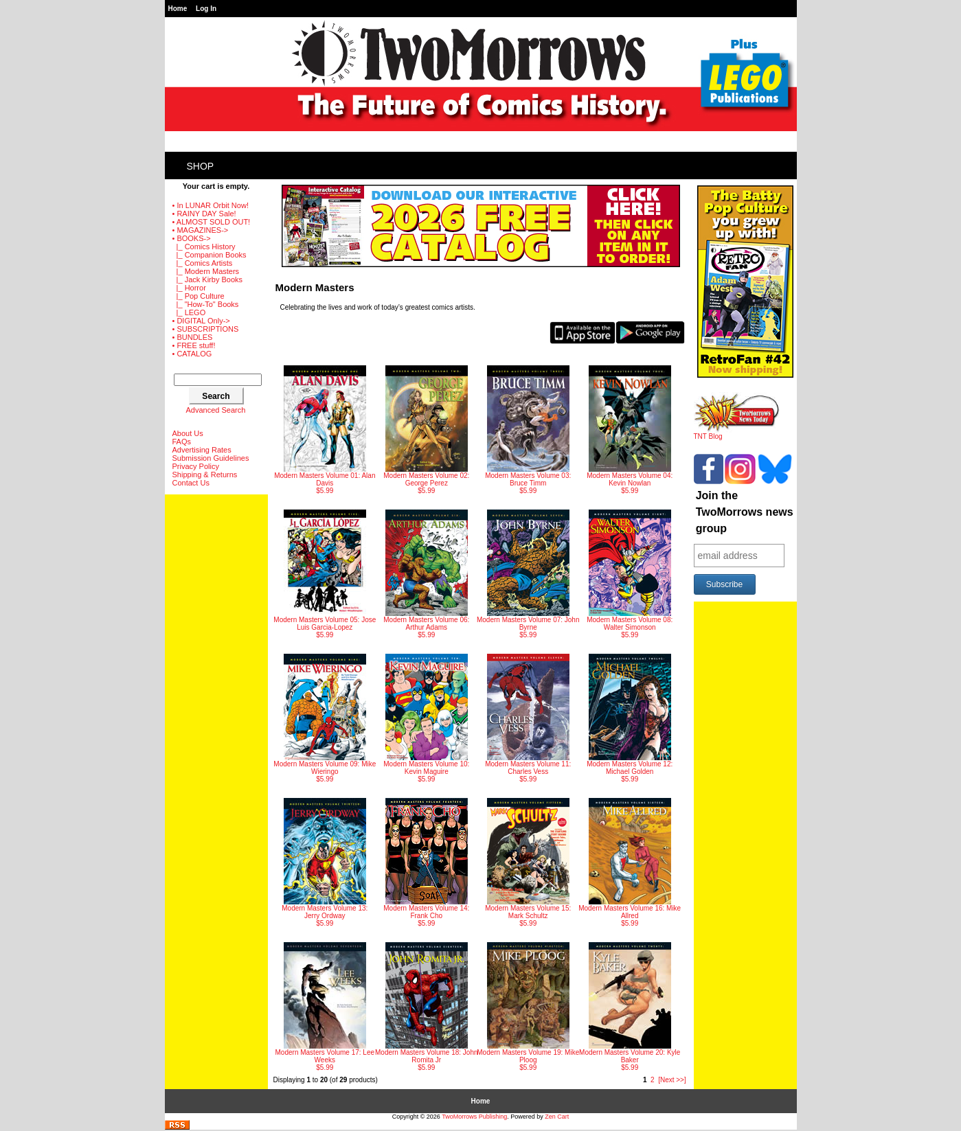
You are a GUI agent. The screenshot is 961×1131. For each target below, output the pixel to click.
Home (178, 8)
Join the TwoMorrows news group (744, 512)
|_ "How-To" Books (205, 304)
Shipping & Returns (205, 474)
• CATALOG (192, 354)
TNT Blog (737, 433)
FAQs (182, 441)
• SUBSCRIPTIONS (205, 329)
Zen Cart (557, 1116)
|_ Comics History (204, 246)
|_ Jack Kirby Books (207, 279)
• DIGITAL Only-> (201, 321)
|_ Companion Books (209, 255)
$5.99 (324, 429)
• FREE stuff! (194, 345)
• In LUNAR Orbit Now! (210, 205)
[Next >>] (672, 1080)
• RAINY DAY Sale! (204, 213)
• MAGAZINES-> (200, 230)
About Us (187, 433)
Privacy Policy (195, 466)
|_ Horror (189, 288)
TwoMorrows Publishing (474, 1116)
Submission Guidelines (210, 458)
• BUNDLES (192, 337)
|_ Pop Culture (198, 296)
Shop (200, 166)
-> (191, 238)
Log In (206, 8)
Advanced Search (216, 410)
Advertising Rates (201, 450)
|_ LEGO (189, 312)
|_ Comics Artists (202, 263)
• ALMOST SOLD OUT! (211, 222)
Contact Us (191, 483)
